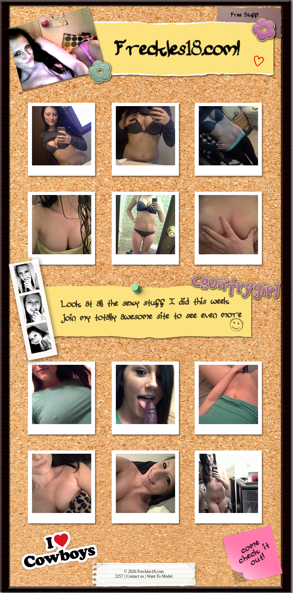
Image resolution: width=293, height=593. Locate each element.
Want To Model (159, 576)
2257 (119, 576)
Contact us (135, 576)
